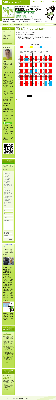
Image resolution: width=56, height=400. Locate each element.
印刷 (55, 1)
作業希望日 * (6, 235)
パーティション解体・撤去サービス (23, 21)
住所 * (5, 210)
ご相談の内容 (6, 220)
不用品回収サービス (8, 184)
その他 (6, 205)
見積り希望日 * (6, 232)
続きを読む (6, 362)
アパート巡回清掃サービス (37, 21)
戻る (18, 99)
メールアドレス (6, 217)
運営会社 (46, 21)
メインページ (37, 1)
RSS (51, 1)
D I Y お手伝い (7, 188)
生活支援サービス (8, 190)
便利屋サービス (8, 173)
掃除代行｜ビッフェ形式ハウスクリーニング (8, 193)
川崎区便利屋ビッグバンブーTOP (9, 21)
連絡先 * (5, 213)
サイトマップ (44, 1)
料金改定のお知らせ (7, 334)
